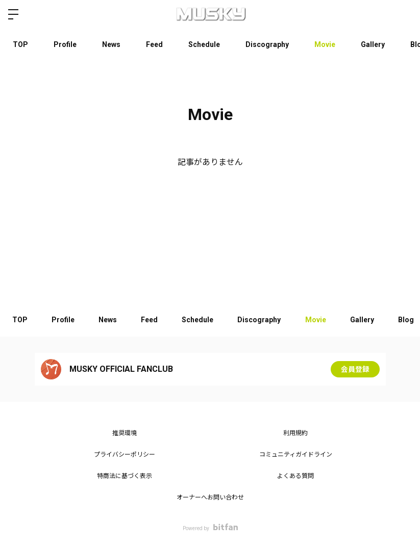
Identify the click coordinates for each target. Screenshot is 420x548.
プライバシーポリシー (124, 454)
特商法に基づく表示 (124, 476)
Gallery (373, 44)
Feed (154, 44)
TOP (20, 44)
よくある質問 (295, 476)
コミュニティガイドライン (295, 454)
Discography (267, 44)
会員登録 (355, 369)
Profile (65, 44)
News (111, 44)
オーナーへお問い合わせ (210, 497)
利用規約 (295, 433)
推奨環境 (124, 433)
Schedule (204, 44)
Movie (324, 44)
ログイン (404, 14)
